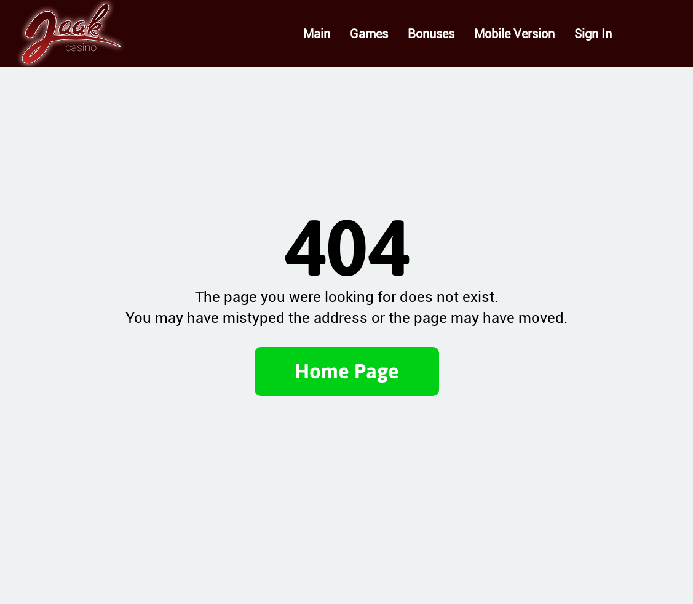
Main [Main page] (316, 33)
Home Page (347, 371)
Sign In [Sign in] (593, 33)
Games (369, 33)
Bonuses (431, 33)
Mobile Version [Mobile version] (514, 33)
